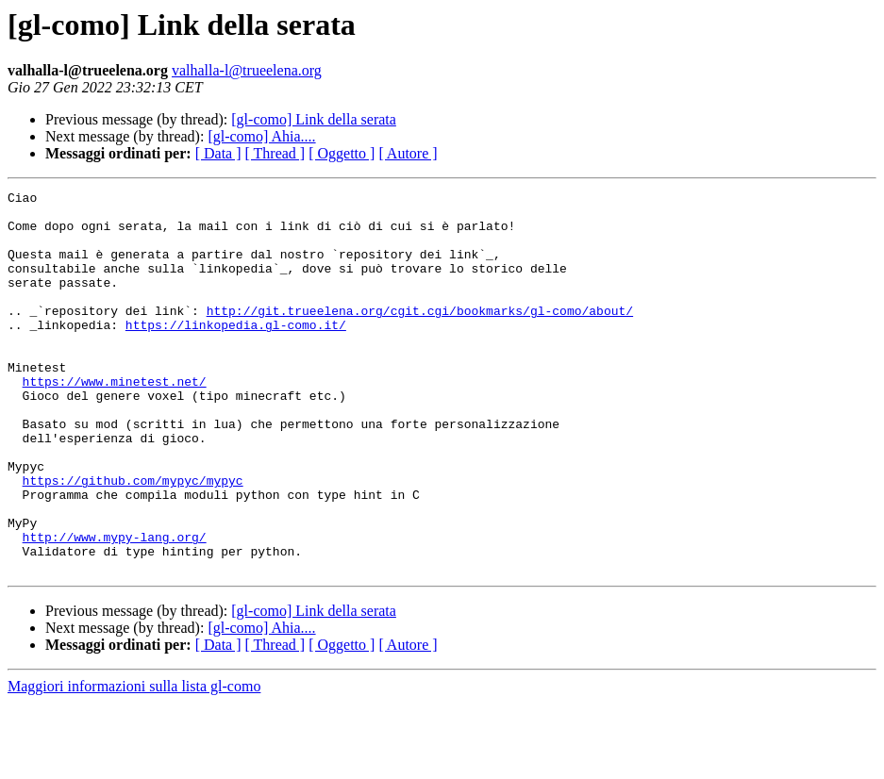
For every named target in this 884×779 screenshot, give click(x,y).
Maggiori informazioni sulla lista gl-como (134, 762)
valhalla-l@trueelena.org (247, 70)
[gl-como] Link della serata (313, 119)
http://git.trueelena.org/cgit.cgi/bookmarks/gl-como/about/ (420, 335)
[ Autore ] (407, 153)
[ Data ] (218, 153)
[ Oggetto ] (342, 153)
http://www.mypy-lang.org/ (115, 607)
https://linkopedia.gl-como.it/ (235, 352)
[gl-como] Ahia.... (261, 136)
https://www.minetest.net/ (115, 420)
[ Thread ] (275, 153)
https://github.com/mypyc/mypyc (133, 539)
